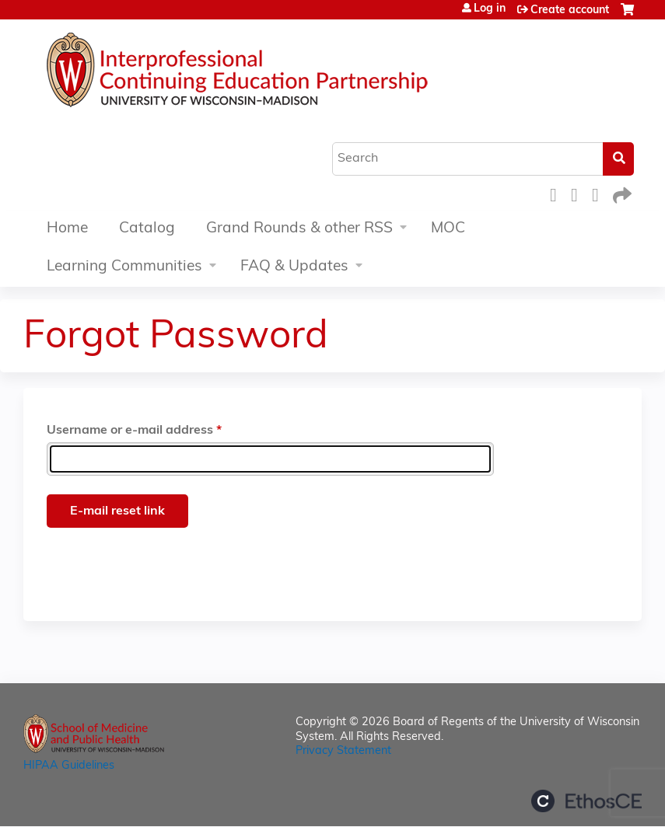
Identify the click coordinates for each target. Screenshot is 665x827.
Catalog (147, 229)
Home (67, 229)
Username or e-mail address (130, 430)
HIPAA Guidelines (68, 766)
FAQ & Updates (294, 267)
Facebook (557, 193)
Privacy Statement (343, 751)
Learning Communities (124, 267)
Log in (490, 9)
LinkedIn (599, 193)
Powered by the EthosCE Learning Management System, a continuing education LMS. (586, 801)
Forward (620, 193)
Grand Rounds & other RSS (299, 229)
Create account (569, 10)
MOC (448, 229)
